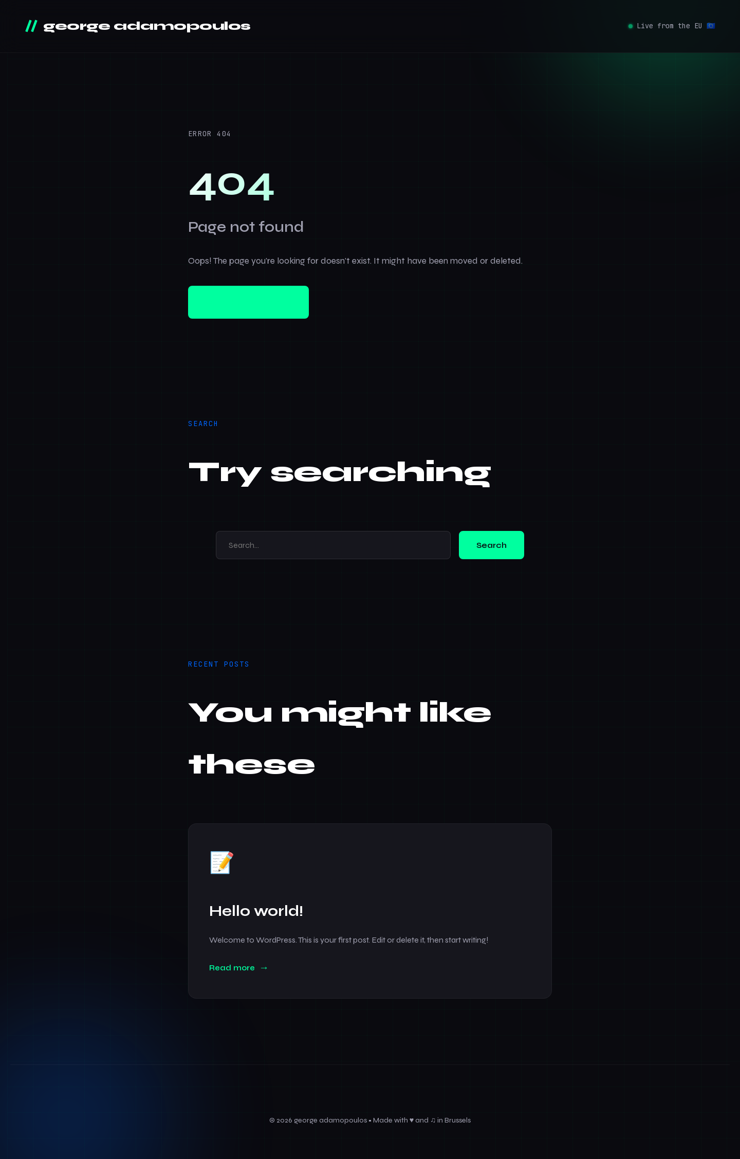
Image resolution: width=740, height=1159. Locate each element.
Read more (232, 967)
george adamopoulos (145, 26)
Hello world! (256, 911)
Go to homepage (248, 302)
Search (491, 545)
